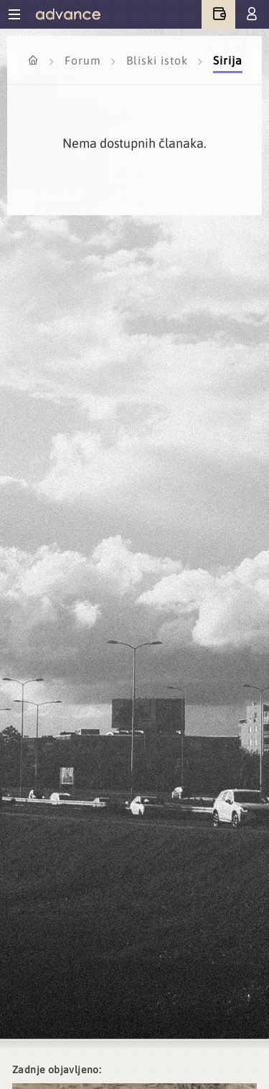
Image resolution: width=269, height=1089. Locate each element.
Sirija (227, 60)
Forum (85, 60)
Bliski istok (159, 60)
